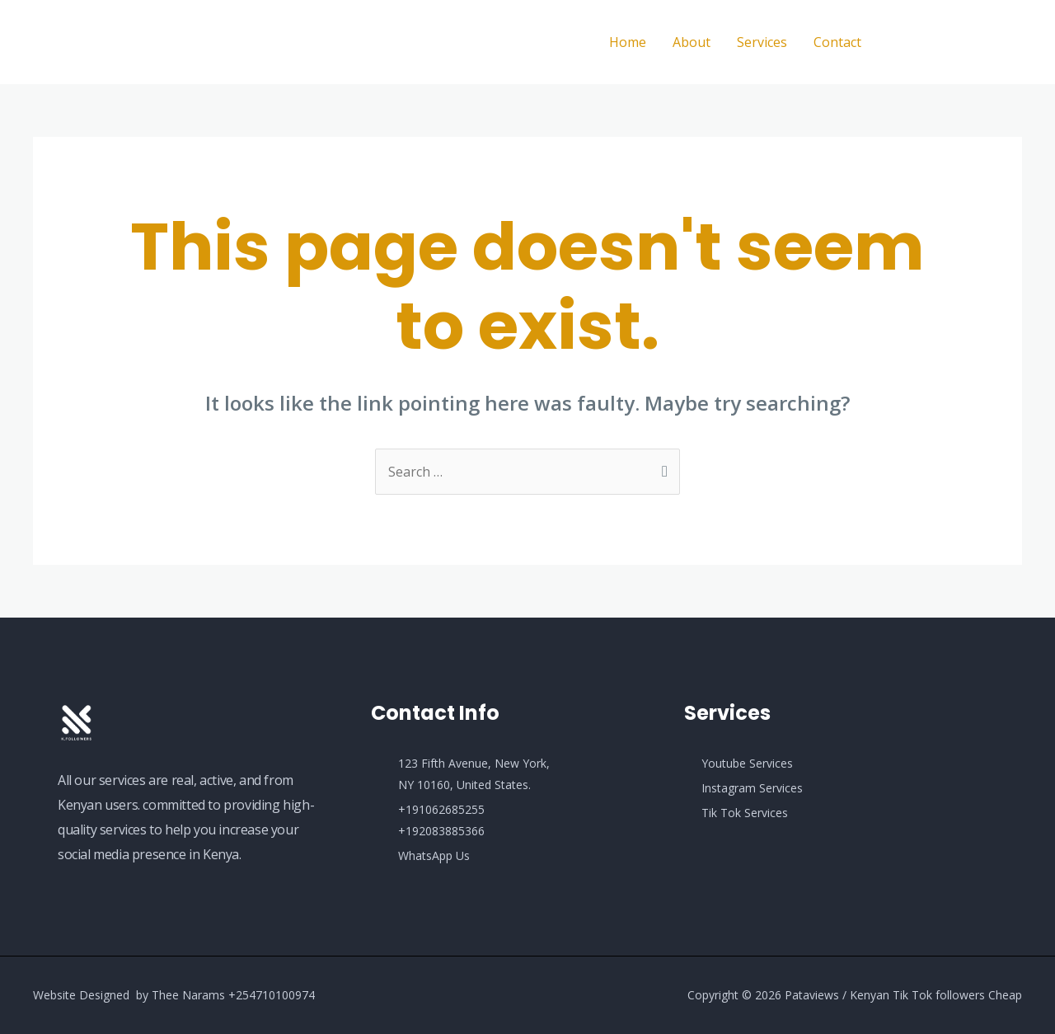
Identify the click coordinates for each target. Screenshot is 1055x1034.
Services (762, 42)
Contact (837, 42)
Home (627, 42)
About (691, 42)
